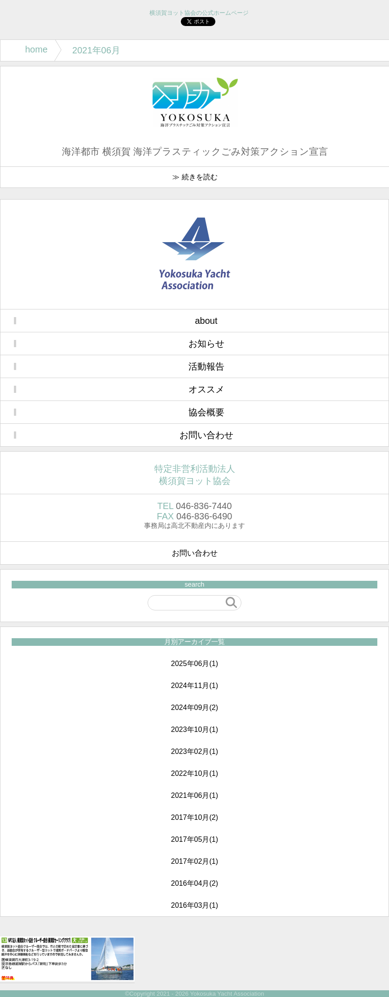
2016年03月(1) (194, 905)
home (36, 49)
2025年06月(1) (194, 663)
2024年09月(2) (194, 707)
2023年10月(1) (194, 729)
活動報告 (206, 366)
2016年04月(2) (194, 883)
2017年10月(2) (194, 817)
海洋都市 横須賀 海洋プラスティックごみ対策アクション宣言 (195, 151)
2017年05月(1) (194, 839)
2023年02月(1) (194, 751)
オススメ (206, 389)
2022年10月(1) (194, 773)
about (206, 321)
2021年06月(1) (194, 795)
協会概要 (206, 412)
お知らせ (206, 343)
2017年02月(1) (194, 861)
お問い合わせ (206, 435)
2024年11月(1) (194, 685)
